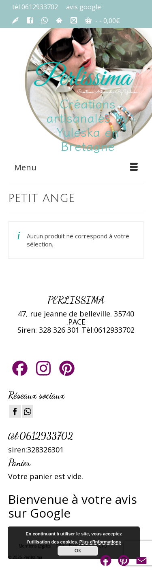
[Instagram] (27, 411)
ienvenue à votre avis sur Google (72, 506)
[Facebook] (15, 411)
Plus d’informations (100, 541)
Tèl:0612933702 (108, 330)
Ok (78, 551)
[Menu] (76, 167)
